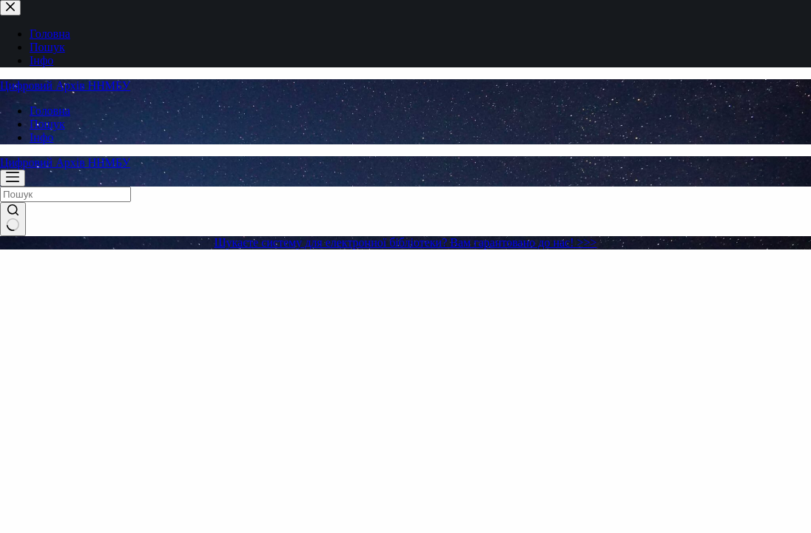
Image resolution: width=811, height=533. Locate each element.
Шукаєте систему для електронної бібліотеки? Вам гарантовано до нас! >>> (405, 242)
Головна (50, 110)
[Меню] (12, 178)
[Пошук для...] (65, 194)
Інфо (41, 137)
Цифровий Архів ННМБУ (65, 85)
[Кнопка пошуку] (13, 219)
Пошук (47, 124)
